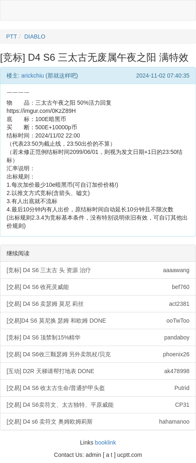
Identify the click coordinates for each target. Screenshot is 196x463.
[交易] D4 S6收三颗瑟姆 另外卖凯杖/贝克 (98, 354)
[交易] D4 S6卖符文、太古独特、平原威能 (98, 405)
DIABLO (34, 36)
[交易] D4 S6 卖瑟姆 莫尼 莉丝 (98, 304)
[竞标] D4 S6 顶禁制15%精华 (98, 337)
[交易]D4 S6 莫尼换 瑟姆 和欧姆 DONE (98, 320)
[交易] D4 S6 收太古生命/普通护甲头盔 (98, 388)
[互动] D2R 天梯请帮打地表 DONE (98, 371)
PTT (11, 36)
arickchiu (32, 75)
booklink (105, 442)
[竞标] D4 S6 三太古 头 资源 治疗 (98, 270)
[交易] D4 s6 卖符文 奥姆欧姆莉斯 (98, 421)
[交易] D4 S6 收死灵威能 (98, 287)
